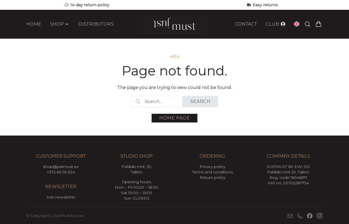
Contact (246, 24)
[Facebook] (309, 216)
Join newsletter (60, 197)
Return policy (212, 177)
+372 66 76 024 (61, 172)
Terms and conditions (212, 172)
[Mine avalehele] (174, 25)
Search (200, 101)
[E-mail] (290, 216)
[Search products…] (307, 25)
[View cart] (318, 25)
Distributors (96, 24)
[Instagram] (319, 215)
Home (33, 24)
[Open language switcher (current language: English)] (296, 24)
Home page (174, 118)
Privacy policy (212, 166)
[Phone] (300, 216)
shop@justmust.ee (61, 166)
